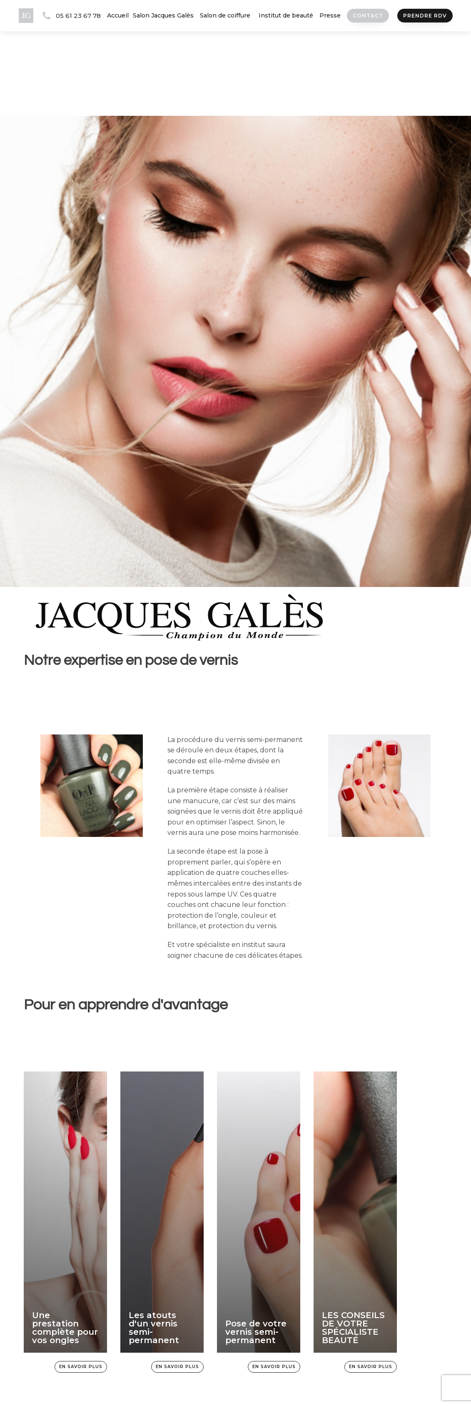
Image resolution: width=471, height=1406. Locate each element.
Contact (367, 15)
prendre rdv (424, 15)
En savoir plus (80, 1366)
